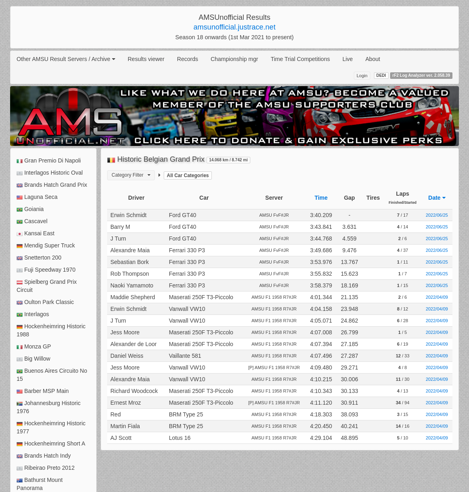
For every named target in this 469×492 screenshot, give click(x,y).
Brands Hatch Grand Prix (52, 185)
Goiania (30, 209)
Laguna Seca (37, 197)
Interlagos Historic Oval (50, 172)
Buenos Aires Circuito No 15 (52, 374)
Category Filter (131, 175)
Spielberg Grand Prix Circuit (47, 286)
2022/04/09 (437, 297)
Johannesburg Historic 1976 (48, 407)
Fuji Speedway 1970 (46, 269)
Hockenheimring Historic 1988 (51, 330)
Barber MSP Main (43, 391)
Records (187, 59)
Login (362, 75)
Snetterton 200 (39, 257)
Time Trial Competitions (300, 59)
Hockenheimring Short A (51, 443)
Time (321, 197)
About (372, 59)
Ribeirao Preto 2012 (45, 468)
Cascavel (32, 221)
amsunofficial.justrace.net (235, 27)
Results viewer (146, 59)
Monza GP (34, 346)
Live (347, 59)
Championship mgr (234, 59)
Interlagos (33, 314)
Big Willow (33, 358)
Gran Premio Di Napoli (49, 160)
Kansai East (36, 233)
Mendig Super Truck (46, 245)
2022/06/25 (437, 215)
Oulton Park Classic (45, 302)
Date (436, 197)
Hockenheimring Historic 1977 (51, 427)
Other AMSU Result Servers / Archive (66, 59)
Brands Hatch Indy (44, 455)
